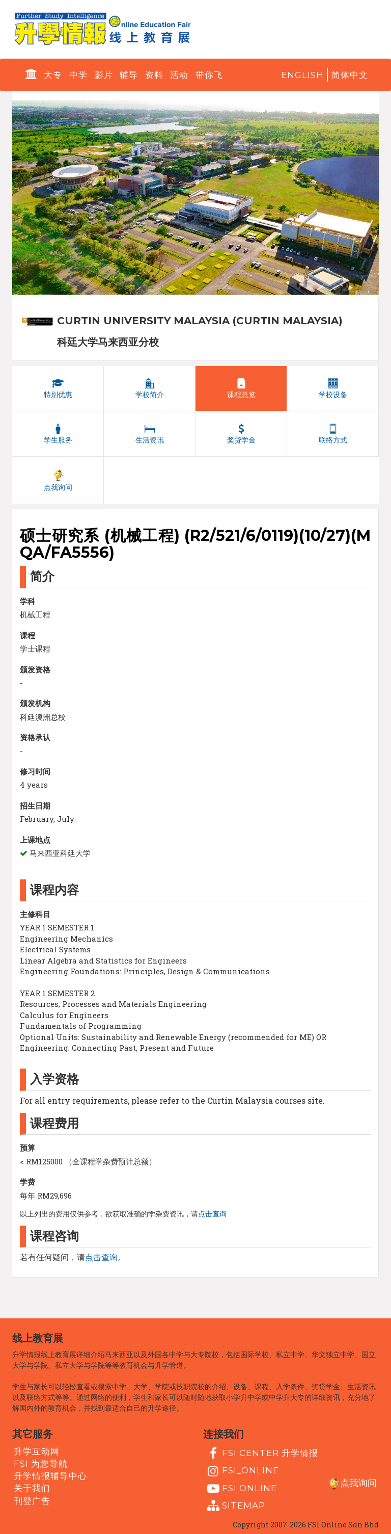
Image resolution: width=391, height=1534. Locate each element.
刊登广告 (32, 1500)
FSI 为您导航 (41, 1464)
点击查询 (212, 1213)
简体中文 (349, 75)
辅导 (129, 75)
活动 (179, 75)
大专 (53, 75)
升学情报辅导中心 (50, 1476)
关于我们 (32, 1488)
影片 (104, 75)
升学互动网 (37, 1451)
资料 (154, 75)
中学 (78, 75)
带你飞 (209, 75)
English (302, 75)
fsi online (241, 1488)
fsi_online (242, 1471)
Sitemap (235, 1506)
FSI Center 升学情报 (261, 1453)
